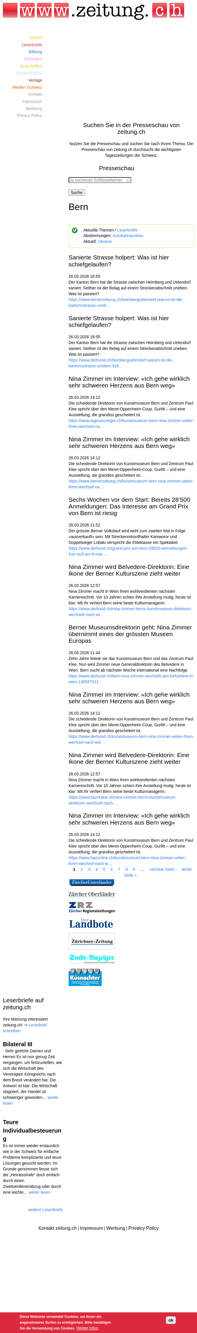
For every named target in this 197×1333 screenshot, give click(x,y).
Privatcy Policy (143, 1228)
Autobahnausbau (127, 235)
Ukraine (105, 241)
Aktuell (36, 37)
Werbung (34, 108)
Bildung (35, 51)
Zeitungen (33, 58)
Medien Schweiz (27, 87)
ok (171, 1320)
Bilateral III (17, 1044)
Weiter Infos (87, 1328)
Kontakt (35, 94)
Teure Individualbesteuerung (32, 1130)
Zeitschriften (31, 66)
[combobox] (100, 180)
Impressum (32, 101)
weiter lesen (40, 1192)
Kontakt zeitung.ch (57, 1228)
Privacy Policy (29, 115)
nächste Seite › (163, 869)
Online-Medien (29, 73)
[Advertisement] (131, 74)
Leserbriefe (127, 230)
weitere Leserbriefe (45, 1209)
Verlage (35, 80)
